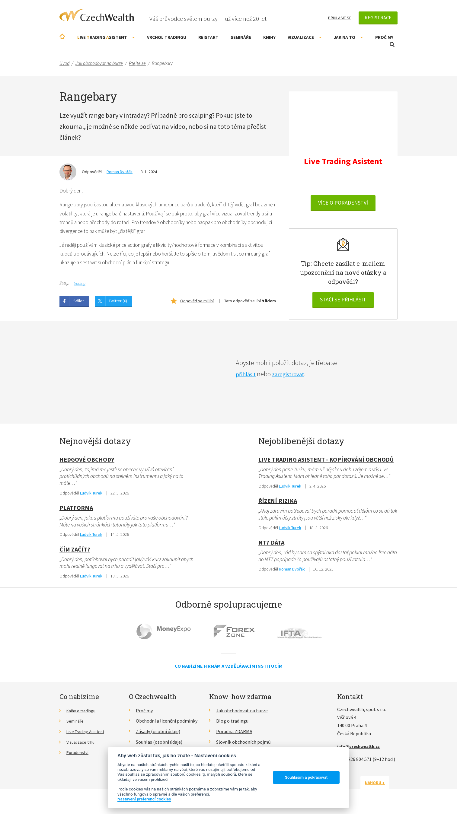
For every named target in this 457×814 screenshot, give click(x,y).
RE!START (208, 37)
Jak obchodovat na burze (242, 715)
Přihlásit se (339, 18)
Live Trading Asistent (88, 736)
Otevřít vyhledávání (392, 44)
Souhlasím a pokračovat (306, 777)
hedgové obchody (86, 462)
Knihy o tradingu (83, 715)
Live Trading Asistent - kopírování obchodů (326, 462)
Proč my (384, 37)
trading (79, 286)
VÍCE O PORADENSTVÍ (343, 203)
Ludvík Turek (91, 496)
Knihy (269, 37)
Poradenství (78, 757)
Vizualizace (305, 37)
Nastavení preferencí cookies (144, 799)
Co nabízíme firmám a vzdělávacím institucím (229, 670)
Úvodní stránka (62, 36)
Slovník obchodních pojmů (243, 746)
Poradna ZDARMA (234, 736)
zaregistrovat (293, 376)
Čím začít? (74, 553)
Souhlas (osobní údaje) (159, 746)
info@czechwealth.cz (361, 751)
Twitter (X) (118, 304)
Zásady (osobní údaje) (158, 736)
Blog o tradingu (232, 725)
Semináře (241, 37)
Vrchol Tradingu (166, 37)
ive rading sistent (106, 37)
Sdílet (78, 304)
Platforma (76, 511)
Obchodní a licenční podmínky (166, 725)
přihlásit (247, 376)
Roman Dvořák (120, 171)
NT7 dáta (271, 546)
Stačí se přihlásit (343, 300)
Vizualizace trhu (82, 746)
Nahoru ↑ (383, 787)
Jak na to (348, 37)
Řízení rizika (277, 504)
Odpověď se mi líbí (197, 304)
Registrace (378, 17)
